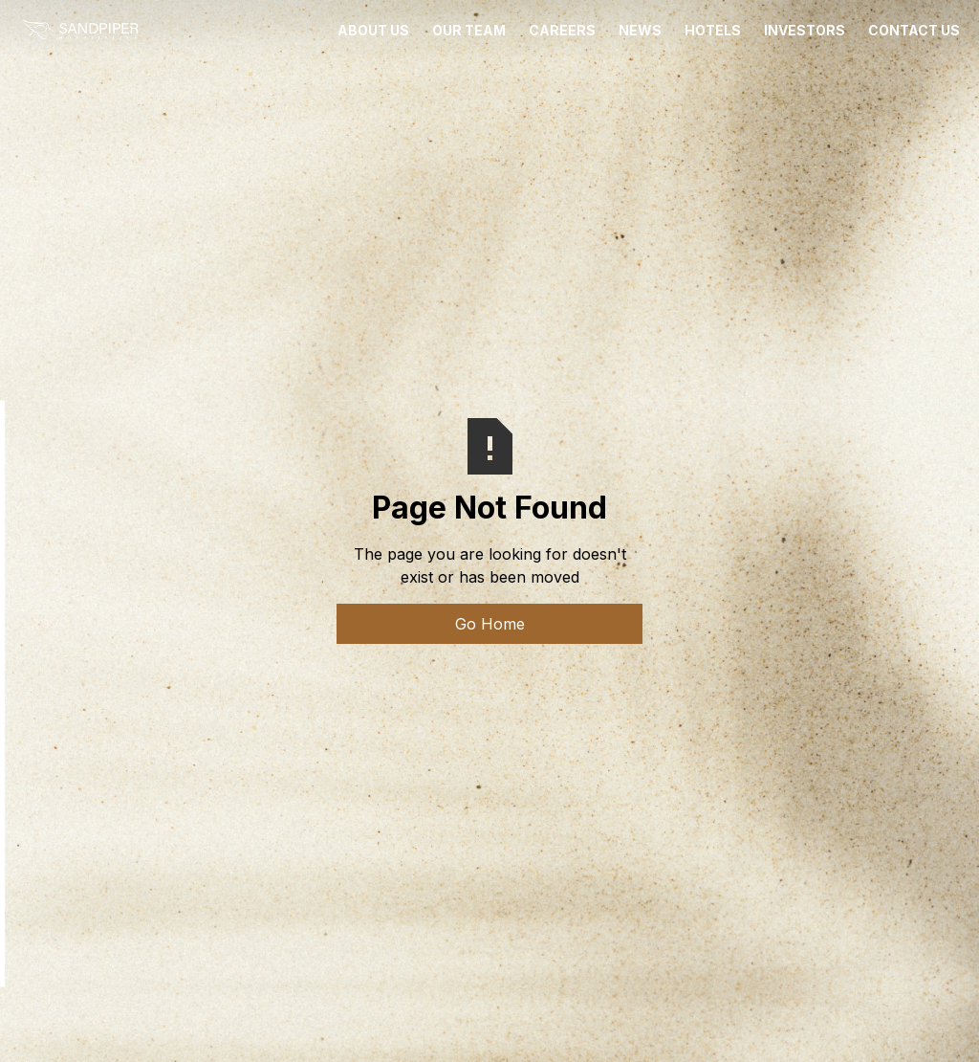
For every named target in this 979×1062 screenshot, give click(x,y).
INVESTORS (804, 30)
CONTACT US (914, 30)
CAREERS (562, 30)
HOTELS (713, 30)
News (640, 30)
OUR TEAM (469, 30)
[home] (79, 30)
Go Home (490, 623)
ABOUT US (373, 30)
